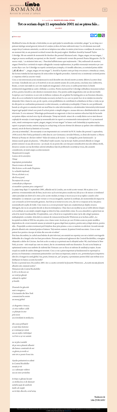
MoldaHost (67, 411)
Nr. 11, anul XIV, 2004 (47, 20)
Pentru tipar (16, 36)
